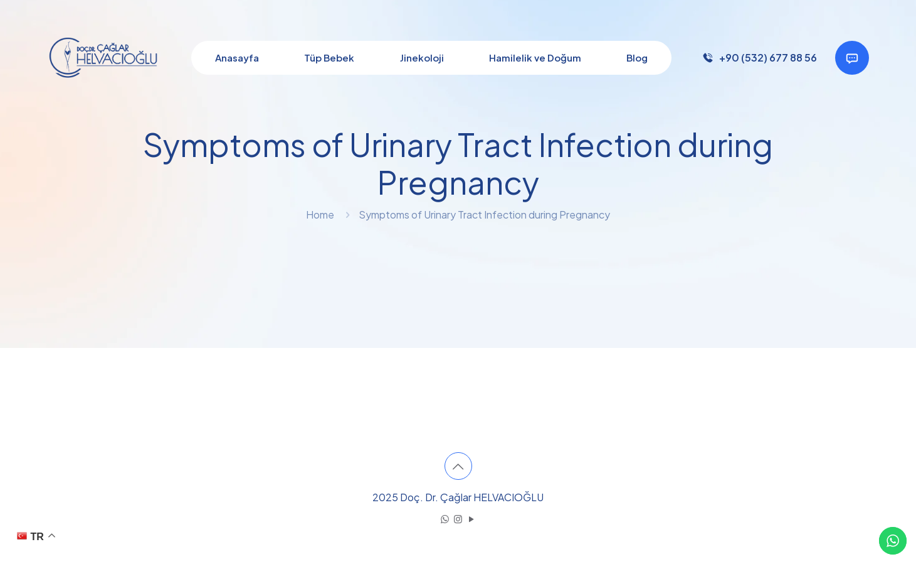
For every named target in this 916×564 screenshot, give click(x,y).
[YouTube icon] (471, 518)
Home (320, 214)
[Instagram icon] (458, 518)
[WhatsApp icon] (445, 518)
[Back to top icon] (458, 466)
